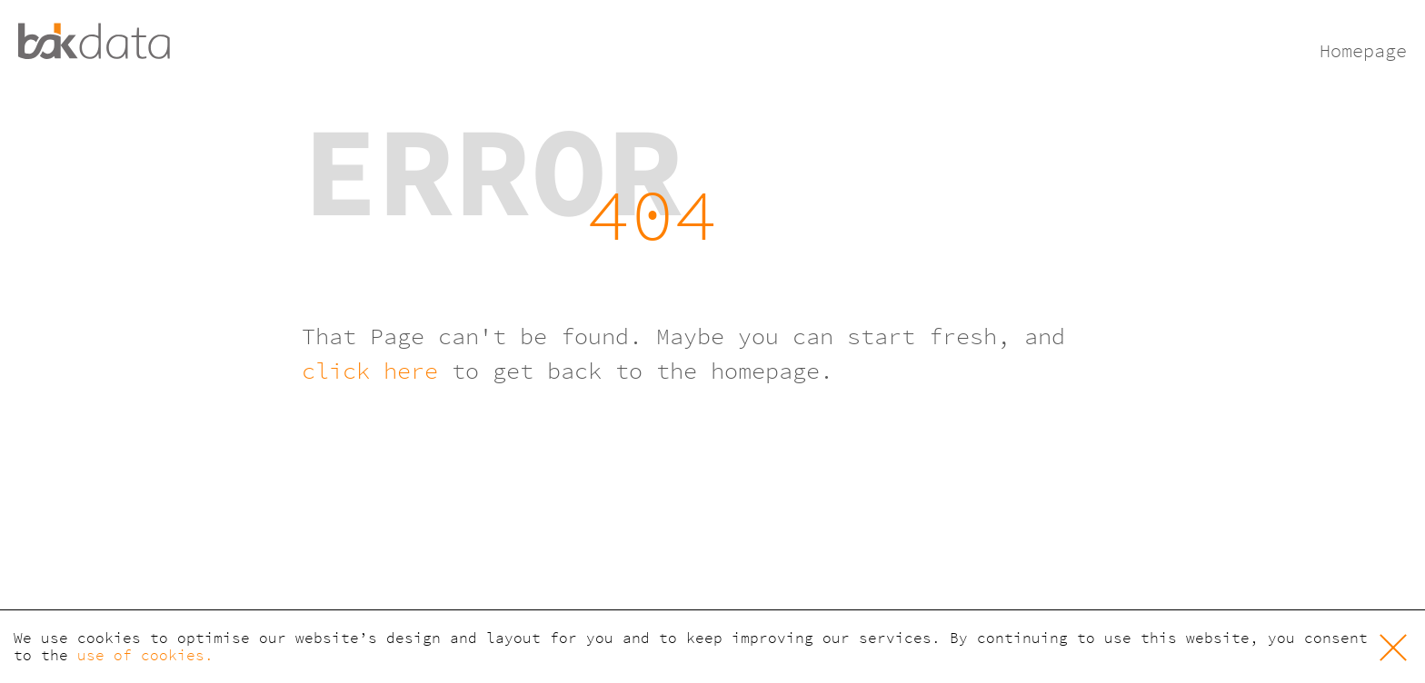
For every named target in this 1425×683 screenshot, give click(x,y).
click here (370, 370)
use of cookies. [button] (145, 655)
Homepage (1363, 50)
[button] (1393, 647)
